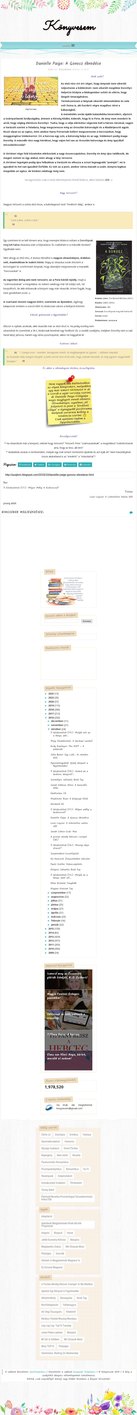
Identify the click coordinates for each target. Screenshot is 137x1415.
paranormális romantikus (55, 1159)
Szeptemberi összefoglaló (65, 850)
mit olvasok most (75, 1243)
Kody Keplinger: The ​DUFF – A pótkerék (67, 744)
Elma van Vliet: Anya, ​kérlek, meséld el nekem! (66, 1053)
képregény (46, 1152)
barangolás (66, 1294)
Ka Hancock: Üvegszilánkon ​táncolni (70, 855)
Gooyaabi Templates (84, 1369)
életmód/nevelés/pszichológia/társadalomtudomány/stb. (66, 1195)
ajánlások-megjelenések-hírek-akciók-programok (61, 1221)
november (57, 721)
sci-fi (86, 1165)
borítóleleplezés (49, 1301)
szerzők (60, 1250)
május (55, 905)
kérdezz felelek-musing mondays (59, 1315)
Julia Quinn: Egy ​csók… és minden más (69, 752)
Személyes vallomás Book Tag (67, 776)
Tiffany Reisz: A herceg (63, 1031)
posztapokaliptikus (51, 1165)
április (55, 909)
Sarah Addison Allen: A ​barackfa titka (69, 783)
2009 (51, 949)
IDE (107, 185)
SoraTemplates (37, 1369)
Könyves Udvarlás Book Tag (65, 866)
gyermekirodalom (50, 1138)
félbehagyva (69, 1301)
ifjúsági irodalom (50, 1145)
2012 (51, 937)
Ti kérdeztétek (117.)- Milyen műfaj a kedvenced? (71, 807)
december (57, 717)
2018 (51, 706)
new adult (62, 1152)
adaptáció (46, 1213)
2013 (51, 933)
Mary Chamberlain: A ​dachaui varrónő (71, 737)
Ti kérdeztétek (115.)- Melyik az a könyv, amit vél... (69, 872)
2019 (51, 702)
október (56, 725)
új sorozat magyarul (52, 1264)
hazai (70, 1229)
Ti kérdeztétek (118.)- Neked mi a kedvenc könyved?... (69, 769)
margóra (74, 1236)
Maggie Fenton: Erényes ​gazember (63, 992)
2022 (51, 693)
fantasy (87, 1131)
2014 (51, 929)
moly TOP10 (47, 1343)
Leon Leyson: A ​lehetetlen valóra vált (69, 821)
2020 (51, 698)
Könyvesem (68, 30)
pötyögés (46, 1250)
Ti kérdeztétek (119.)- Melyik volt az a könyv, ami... (70, 730)
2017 (51, 710)
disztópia (60, 1131)
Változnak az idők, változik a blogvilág (66, 1012)
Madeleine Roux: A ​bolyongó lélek (69, 795)
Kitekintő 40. (57, 800)
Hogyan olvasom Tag (62, 885)
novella (76, 1152)
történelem (76, 1179)
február (56, 917)
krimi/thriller (71, 1145)
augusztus (58, 893)
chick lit (46, 1131)
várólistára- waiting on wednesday (59, 1350)
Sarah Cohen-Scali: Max (64, 828)
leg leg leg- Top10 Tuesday (56, 1322)
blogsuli (58, 1229)
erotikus (74, 1131)
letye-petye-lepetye (52, 1329)
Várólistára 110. (59, 790)
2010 (51, 945)
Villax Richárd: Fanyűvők (63, 880)
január (55, 921)
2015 (51, 925)
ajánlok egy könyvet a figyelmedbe (60, 1287)
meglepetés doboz (51, 1243)
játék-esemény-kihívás (53, 1236)
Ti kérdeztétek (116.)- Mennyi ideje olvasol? (70, 843)
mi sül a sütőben (50, 1336)
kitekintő (71, 1308)
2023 (51, 690)
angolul (45, 1229)
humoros (69, 1138)
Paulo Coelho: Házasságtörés (66, 861)
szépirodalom (65, 1172)
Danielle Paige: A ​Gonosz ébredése (70, 814)
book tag (82, 1294)
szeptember (59, 888)
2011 (51, 941)
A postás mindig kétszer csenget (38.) (69, 834)
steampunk (47, 1172)
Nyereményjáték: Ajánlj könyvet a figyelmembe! (69, 761)
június (55, 901)
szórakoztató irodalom (53, 1179)
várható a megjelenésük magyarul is (60, 1257)
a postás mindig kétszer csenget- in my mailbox (67, 1281)
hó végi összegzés (51, 1308)
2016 (51, 713)
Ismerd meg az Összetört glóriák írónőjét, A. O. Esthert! (67, 972)
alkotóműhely (48, 1294)
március (56, 913)
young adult (47, 1186)
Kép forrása (31, 114)
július (54, 897)
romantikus (72, 1165)
